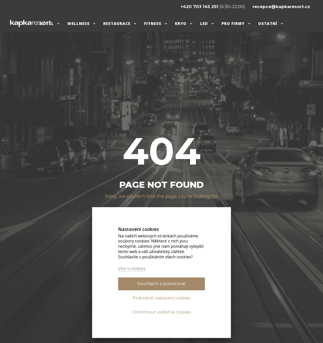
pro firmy (233, 23)
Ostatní (267, 23)
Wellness (78, 23)
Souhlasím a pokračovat (161, 283)
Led (204, 23)
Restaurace (116, 23)
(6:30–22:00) (213, 6)
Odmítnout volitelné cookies (161, 312)
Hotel (47, 23)
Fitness (152, 23)
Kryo (180, 23)
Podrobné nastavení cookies (161, 298)
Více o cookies (132, 268)
